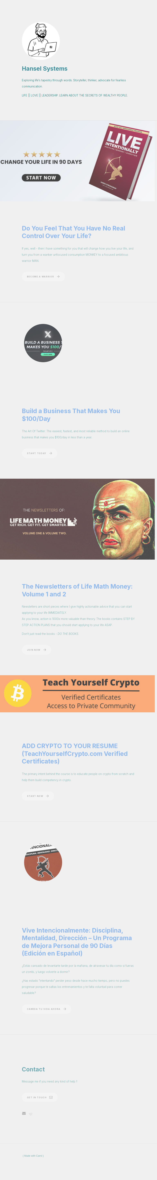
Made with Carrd (33, 1155)
